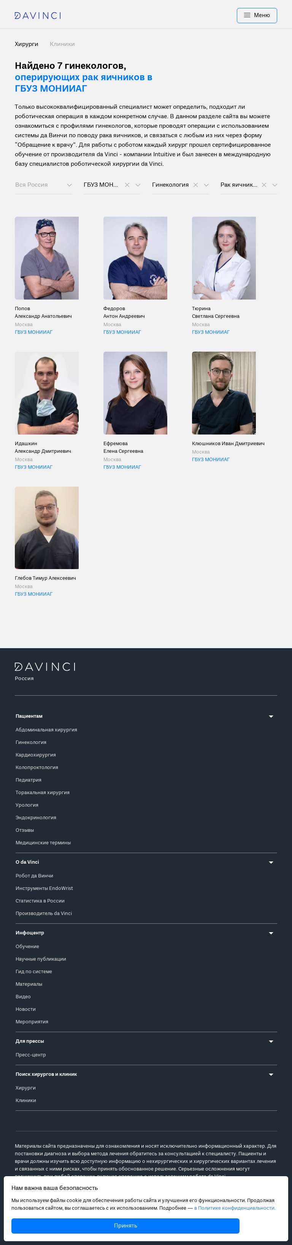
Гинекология (31, 742)
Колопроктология (37, 767)
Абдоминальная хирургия (46, 730)
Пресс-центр (31, 1055)
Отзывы (25, 830)
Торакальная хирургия (43, 793)
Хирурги (26, 1088)
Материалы (29, 984)
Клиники (62, 44)
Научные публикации (41, 959)
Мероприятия (32, 1022)
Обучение (27, 947)
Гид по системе (34, 972)
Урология (27, 805)
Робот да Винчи (34, 876)
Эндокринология (36, 818)
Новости (26, 1009)
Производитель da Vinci (44, 913)
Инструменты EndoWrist (44, 888)
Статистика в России (40, 901)
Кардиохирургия (36, 755)
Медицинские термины (43, 843)
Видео (23, 997)
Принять (125, 1226)
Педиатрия (28, 780)
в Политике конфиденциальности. (235, 1208)
